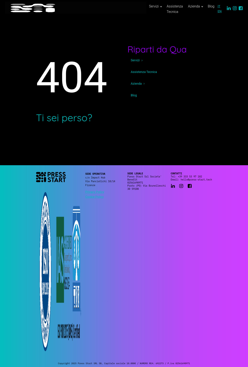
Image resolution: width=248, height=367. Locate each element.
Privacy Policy (94, 192)
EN (220, 11)
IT (219, 6)
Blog (211, 6)
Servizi (154, 6)
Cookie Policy (94, 197)
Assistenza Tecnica (175, 9)
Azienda (194, 6)
